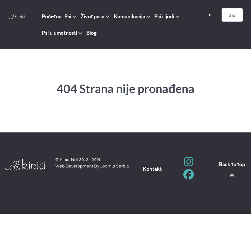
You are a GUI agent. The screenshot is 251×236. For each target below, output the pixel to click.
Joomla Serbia (114, 166)
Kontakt (152, 169)
